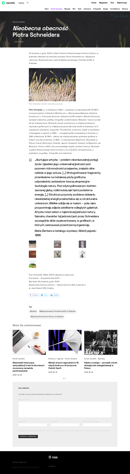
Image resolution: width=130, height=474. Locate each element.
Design (105, 9)
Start (47, 9)
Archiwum (52, 466)
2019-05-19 (52, 372)
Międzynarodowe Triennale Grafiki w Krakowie (58, 311)
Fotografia (97, 9)
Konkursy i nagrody (55, 359)
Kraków (34, 311)
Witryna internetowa (91, 422)
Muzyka (67, 9)
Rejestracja (122, 3)
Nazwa (21, 422)
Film (74, 9)
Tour (112, 3)
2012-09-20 (18, 42)
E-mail (54, 422)
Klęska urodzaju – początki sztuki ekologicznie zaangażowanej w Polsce (100, 365)
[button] (63, 378)
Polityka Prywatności (32, 467)
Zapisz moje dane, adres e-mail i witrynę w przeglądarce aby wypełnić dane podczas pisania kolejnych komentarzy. (65, 430)
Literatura (87, 9)
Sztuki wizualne (56, 9)
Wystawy (101, 359)
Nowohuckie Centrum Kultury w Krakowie (47, 316)
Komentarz (22, 400)
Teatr (80, 9)
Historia (125, 9)
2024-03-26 (17, 375)
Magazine (103, 3)
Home (93, 3)
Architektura (115, 9)
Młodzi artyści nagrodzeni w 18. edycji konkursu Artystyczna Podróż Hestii (63, 365)
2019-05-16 (88, 372)
